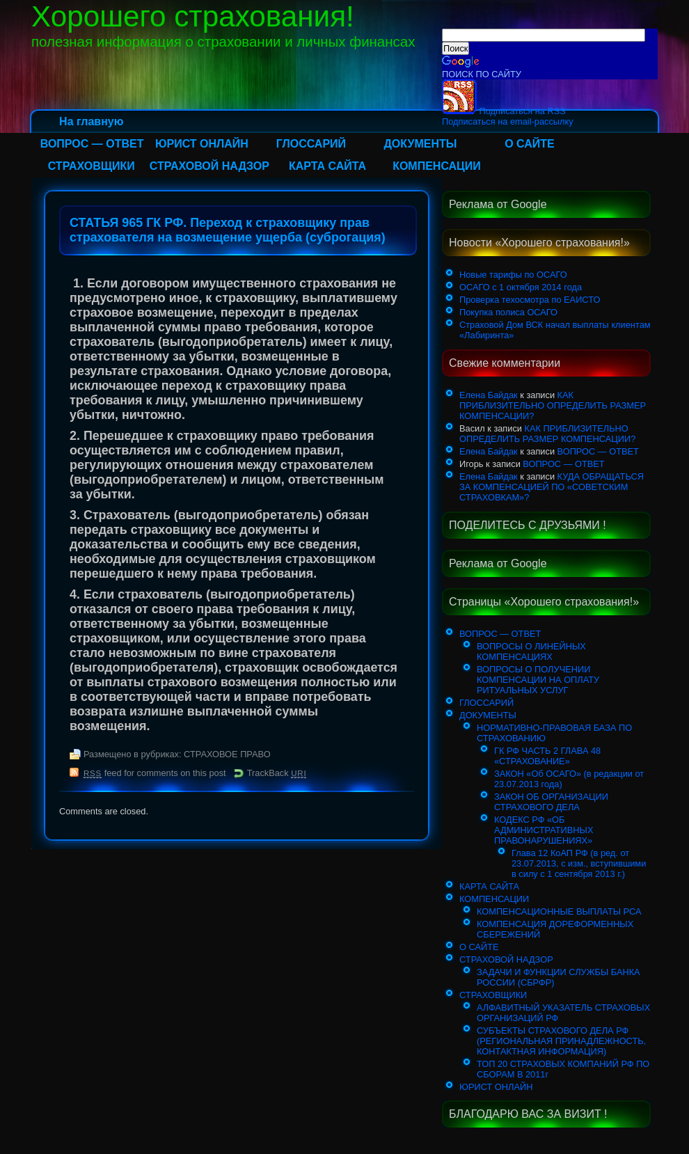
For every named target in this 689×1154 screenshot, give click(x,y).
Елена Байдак (488, 395)
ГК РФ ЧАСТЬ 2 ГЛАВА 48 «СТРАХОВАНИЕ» (547, 755)
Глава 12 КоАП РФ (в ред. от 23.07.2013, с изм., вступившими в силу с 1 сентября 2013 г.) (579, 863)
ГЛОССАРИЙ (311, 144)
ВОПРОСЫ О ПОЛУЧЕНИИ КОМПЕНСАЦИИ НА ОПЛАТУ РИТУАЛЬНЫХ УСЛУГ (538, 679)
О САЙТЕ (530, 144)
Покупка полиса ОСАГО (508, 312)
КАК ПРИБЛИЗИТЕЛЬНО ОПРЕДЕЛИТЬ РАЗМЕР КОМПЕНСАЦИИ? (552, 405)
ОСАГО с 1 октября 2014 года (520, 287)
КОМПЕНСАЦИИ (437, 166)
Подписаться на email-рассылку (507, 121)
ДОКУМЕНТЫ (420, 144)
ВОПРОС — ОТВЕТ (92, 144)
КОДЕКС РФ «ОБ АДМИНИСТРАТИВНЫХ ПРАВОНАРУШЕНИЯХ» (543, 830)
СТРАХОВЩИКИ (91, 166)
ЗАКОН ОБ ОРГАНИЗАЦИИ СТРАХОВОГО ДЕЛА (551, 801)
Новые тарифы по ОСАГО (513, 274)
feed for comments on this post (155, 773)
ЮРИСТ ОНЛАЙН (201, 144)
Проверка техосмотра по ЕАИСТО (529, 299)
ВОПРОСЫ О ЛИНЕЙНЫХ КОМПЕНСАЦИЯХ (531, 651)
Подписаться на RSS (504, 111)
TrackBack (277, 773)
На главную (91, 121)
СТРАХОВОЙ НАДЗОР (209, 166)
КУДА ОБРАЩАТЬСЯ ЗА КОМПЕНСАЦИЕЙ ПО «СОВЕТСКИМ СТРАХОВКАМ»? (551, 487)
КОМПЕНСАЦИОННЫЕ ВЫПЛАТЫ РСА (559, 911)
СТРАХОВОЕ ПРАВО (227, 754)
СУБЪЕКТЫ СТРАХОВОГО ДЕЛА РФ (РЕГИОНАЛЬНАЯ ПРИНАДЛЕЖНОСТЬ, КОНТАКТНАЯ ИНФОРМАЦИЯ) (561, 1041)
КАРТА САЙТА (327, 166)
